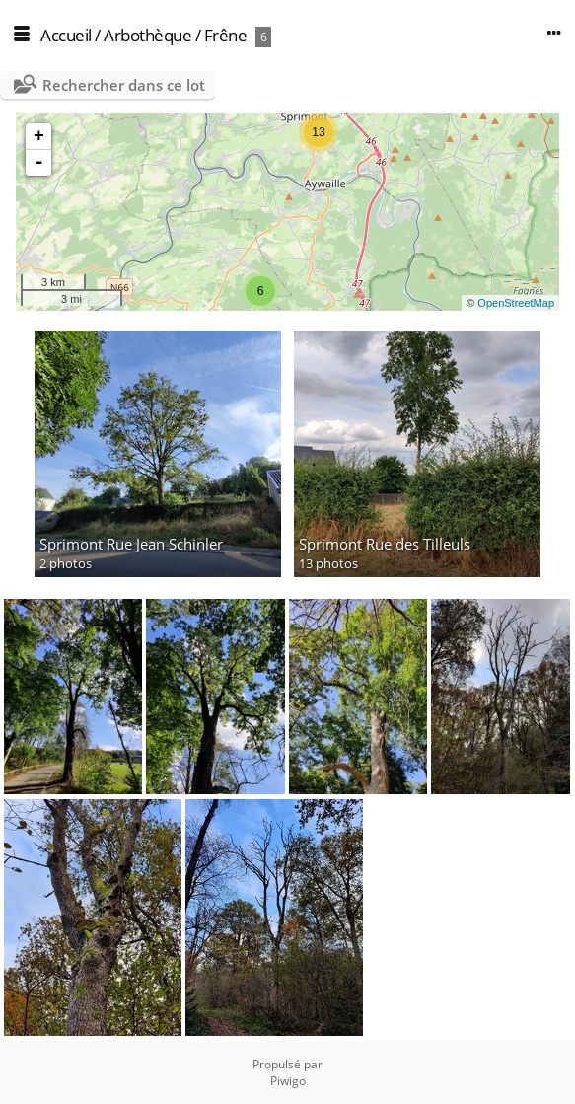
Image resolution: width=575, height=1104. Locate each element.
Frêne (226, 35)
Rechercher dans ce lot (123, 85)
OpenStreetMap (515, 303)
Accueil (66, 35)
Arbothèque (147, 35)
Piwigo (288, 1080)
